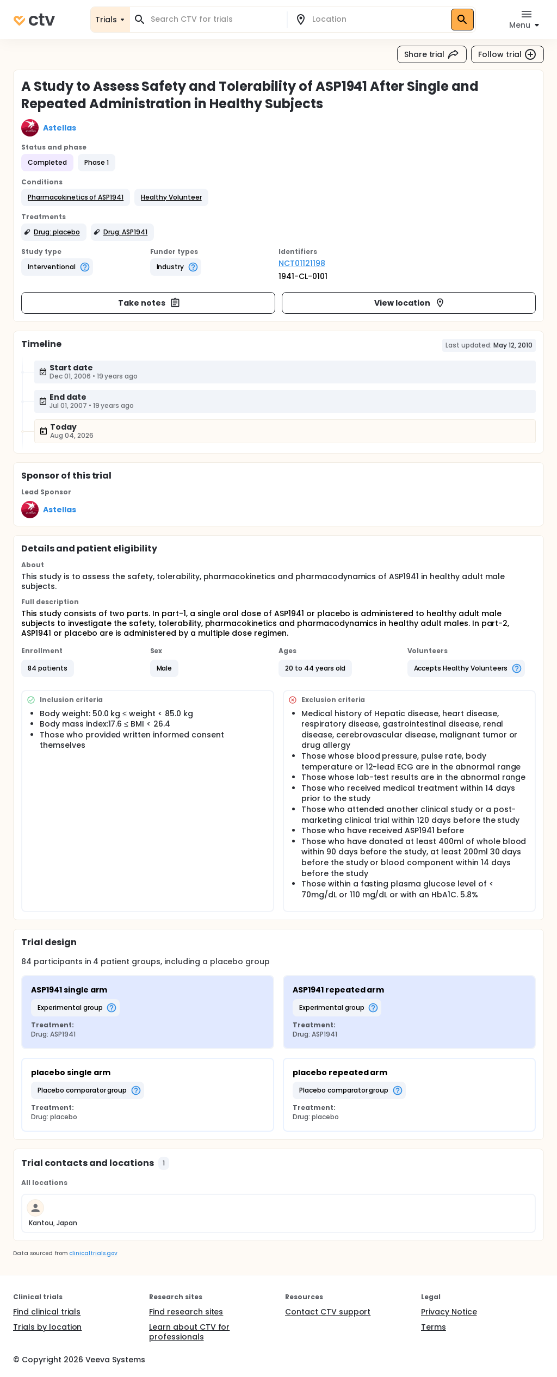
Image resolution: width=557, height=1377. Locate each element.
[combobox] (215, 19)
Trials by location (47, 1327)
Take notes (149, 302)
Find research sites (186, 1312)
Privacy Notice (449, 1312)
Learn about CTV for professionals (189, 1332)
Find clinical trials (47, 1312)
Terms (433, 1327)
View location (409, 302)
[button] (75, 197)
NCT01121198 (301, 263)
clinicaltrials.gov (93, 1253)
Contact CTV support (327, 1312)
